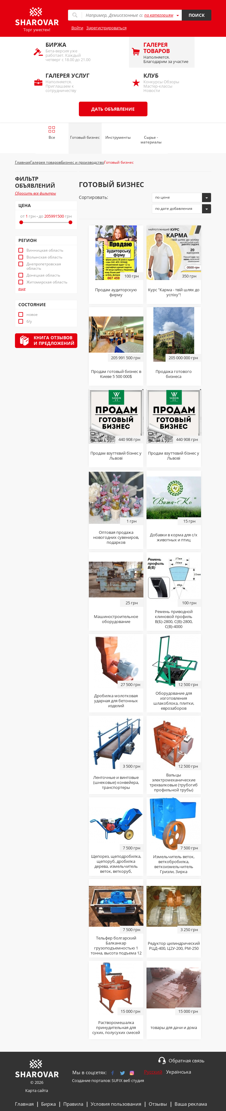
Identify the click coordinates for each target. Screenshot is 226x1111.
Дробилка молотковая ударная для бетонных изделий (116, 700)
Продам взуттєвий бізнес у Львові (116, 455)
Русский (153, 1072)
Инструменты (118, 137)
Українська (178, 1072)
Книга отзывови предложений (54, 340)
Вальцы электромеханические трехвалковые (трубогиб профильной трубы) (174, 782)
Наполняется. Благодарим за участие (165, 52)
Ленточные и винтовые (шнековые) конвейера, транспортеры (116, 782)
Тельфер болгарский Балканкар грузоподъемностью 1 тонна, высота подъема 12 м (116, 948)
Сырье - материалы (151, 140)
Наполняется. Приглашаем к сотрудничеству (68, 82)
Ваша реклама (191, 1104)
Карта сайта (36, 1090)
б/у (29, 321)
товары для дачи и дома (174, 1027)
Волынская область (44, 257)
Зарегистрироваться (106, 28)
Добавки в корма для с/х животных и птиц (173, 537)
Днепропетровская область (43, 266)
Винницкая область (44, 250)
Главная (24, 1104)
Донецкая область (43, 275)
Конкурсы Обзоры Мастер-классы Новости (165, 82)
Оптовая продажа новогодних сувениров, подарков (116, 537)
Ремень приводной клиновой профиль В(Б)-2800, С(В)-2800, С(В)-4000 (174, 619)
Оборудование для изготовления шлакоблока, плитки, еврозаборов (173, 700)
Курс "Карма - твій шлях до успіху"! (174, 292)
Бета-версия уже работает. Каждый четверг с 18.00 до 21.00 (68, 51)
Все (52, 133)
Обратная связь (186, 1060)
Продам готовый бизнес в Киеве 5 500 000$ (116, 374)
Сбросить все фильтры (35, 193)
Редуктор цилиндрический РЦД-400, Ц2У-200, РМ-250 (174, 945)
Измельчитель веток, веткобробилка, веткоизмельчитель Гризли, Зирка (174, 864)
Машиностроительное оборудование (116, 619)
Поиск (196, 15)
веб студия (133, 1080)
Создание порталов (91, 1080)
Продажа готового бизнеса (174, 374)
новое (32, 314)
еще (22, 289)
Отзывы (158, 1104)
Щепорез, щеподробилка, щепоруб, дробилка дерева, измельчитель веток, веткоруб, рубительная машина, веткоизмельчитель (116, 868)
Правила (73, 1104)
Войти (77, 28)
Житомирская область (46, 282)
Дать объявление (113, 109)
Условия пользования (116, 1104)
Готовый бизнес (85, 137)
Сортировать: (93, 197)
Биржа (48, 1104)
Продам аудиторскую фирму (116, 292)
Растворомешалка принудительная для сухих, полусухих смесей (116, 1027)
